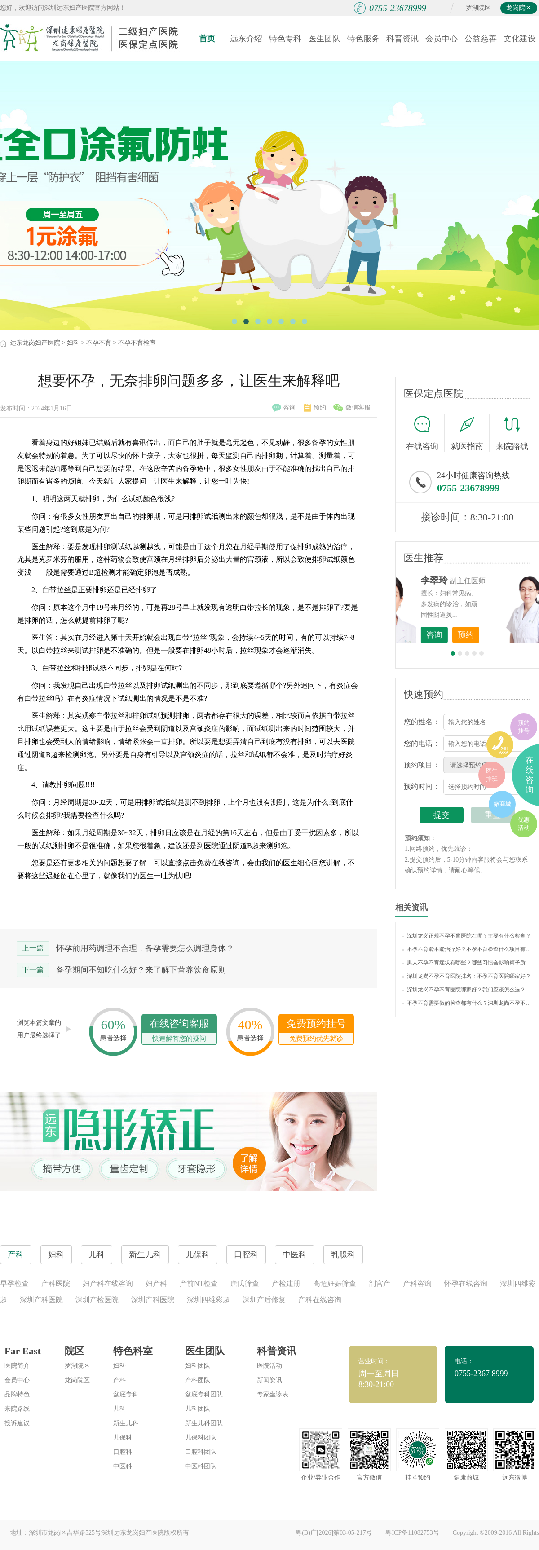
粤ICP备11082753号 (412, 1532)
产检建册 (286, 1283)
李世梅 (481, 580)
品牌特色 (17, 1394)
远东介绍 (246, 38)
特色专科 (285, 38)
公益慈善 (480, 38)
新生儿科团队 (204, 1423)
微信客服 (352, 408)
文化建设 (520, 38)
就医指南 (470, 433)
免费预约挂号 (316, 1031)
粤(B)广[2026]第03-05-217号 (334, 1532)
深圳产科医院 (41, 1299)
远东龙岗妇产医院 (35, 342)
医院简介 (17, 1365)
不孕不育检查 (137, 342)
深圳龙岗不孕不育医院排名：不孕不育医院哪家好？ (466, 976)
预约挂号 (524, 726)
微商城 (502, 804)
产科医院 (55, 1283)
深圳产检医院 (97, 1299)
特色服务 (363, 38)
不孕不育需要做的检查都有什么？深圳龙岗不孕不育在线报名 (467, 1003)
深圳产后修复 (264, 1299)
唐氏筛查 (244, 1283)
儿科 (119, 1408)
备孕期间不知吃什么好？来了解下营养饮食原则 (141, 969)
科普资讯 (402, 38)
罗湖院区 (478, 7)
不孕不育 (98, 342)
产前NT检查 (199, 1283)
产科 (119, 1380)
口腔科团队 (200, 1452)
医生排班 (492, 774)
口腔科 (122, 1452)
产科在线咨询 (319, 1299)
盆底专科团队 (204, 1394)
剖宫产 (379, 1283)
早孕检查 (14, 1283)
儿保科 (122, 1437)
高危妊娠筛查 (334, 1283)
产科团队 (197, 1380)
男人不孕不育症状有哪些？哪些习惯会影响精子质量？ (467, 963)
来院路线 (512, 434)
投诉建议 (17, 1423)
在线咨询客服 (179, 1031)
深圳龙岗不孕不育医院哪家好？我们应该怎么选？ (464, 989)
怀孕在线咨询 (465, 1283)
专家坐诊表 (272, 1394)
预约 (315, 408)
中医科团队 (200, 1466)
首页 (207, 38)
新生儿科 (125, 1423)
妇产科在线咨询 (108, 1283)
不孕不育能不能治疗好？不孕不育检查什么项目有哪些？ (467, 949)
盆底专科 (125, 1394)
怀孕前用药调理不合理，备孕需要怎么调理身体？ (145, 948)
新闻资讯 (269, 1380)
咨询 (284, 408)
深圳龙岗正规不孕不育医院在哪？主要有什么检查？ (466, 936)
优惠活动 (524, 823)
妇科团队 (197, 1365)
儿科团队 (197, 1408)
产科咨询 (417, 1283)
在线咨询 (425, 433)
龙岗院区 (518, 7)
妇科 (73, 342)
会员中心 (441, 38)
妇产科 (156, 1283)
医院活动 (269, 1365)
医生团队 (324, 38)
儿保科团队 (200, 1437)
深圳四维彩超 (208, 1299)
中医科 (122, 1466)
